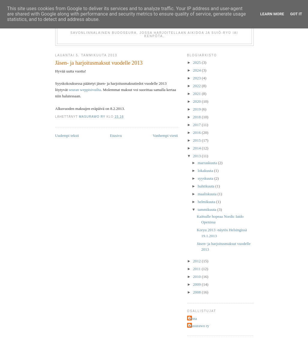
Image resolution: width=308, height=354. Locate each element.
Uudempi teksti (67, 135)
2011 (197, 269)
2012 (197, 261)
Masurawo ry (199, 325)
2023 (197, 78)
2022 (197, 86)
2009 (197, 284)
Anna (193, 318)
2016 (197, 132)
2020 (197, 101)
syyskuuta (206, 178)
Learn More (272, 14)
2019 (197, 109)
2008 (197, 292)
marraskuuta (208, 163)
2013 (197, 156)
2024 (197, 70)
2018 (197, 117)
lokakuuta (206, 170)
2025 (197, 62)
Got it (296, 14)
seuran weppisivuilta (85, 89)
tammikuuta (207, 209)
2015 (197, 140)
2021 (197, 93)
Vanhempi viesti (165, 135)
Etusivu (116, 135)
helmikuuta (207, 201)
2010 (197, 276)
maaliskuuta (207, 194)
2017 (197, 124)
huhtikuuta (206, 186)
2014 (197, 148)
